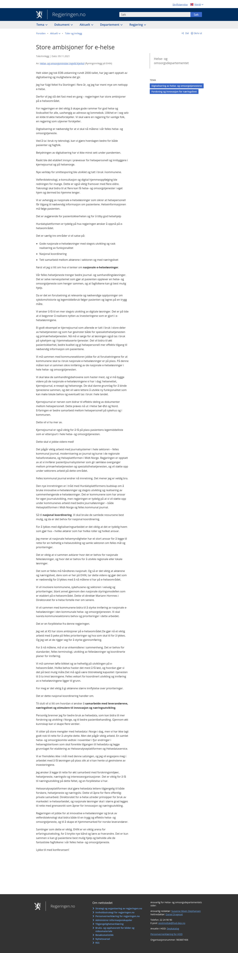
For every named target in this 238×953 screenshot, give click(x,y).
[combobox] (154, 14)
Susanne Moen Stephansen (186, 911)
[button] (55, 33)
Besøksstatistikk (104, 935)
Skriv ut (198, 33)
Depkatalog (173, 928)
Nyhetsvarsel (102, 938)
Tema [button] (40, 25)
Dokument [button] (62, 25)
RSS (97, 942)
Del (187, 33)
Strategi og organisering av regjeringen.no (118, 908)
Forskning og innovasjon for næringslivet (174, 91)
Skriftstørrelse (180, 4)
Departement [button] (110, 25)
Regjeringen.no (66, 14)
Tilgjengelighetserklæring (109, 923)
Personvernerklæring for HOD (166, 934)
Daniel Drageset (174, 914)
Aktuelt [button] (85, 25)
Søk (196, 14)
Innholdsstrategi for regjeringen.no (114, 912)
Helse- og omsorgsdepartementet (171, 61)
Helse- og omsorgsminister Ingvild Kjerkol (62, 63)
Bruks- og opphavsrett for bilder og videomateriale (114, 929)
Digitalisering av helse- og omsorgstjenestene (176, 85)
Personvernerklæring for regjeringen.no (117, 916)
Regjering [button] (136, 25)
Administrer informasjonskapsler (113, 920)
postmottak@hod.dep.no (171, 923)
